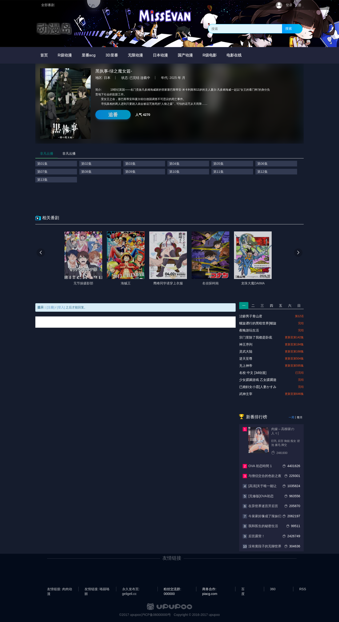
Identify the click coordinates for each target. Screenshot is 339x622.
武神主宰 (245, 394)
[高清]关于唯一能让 (262, 486)
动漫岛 (54, 28)
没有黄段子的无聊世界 (264, 546)
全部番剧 (47, 5)
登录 (289, 5)
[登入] (61, 307)
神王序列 (245, 344)
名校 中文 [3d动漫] (252, 373)
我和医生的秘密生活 (263, 526)
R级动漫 (65, 55)
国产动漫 (185, 55)
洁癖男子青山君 (250, 316)
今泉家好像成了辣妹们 (264, 516)
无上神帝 (245, 366)
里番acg (89, 55)
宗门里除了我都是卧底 (255, 337)
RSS (302, 589)
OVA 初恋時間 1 (260, 466)
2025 (173, 77)
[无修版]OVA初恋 (260, 496)
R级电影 (210, 55)
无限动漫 (135, 55)
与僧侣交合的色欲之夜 (264, 476)
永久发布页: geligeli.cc (131, 589)
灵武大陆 (245, 351)
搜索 (288, 28)
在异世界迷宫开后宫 (263, 506)
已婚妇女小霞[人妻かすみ (257, 387)
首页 (44, 55)
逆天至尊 (245, 358)
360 (272, 589)
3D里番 (111, 55)
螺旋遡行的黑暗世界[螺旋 (257, 323)
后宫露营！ (256, 536)
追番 (113, 114)
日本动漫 (160, 55)
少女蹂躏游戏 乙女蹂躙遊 (257, 380)
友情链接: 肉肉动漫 (59, 589)
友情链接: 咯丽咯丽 (97, 589)
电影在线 (234, 55)
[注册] (50, 307)
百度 (243, 589)
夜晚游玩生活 (249, 330)
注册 (298, 5)
